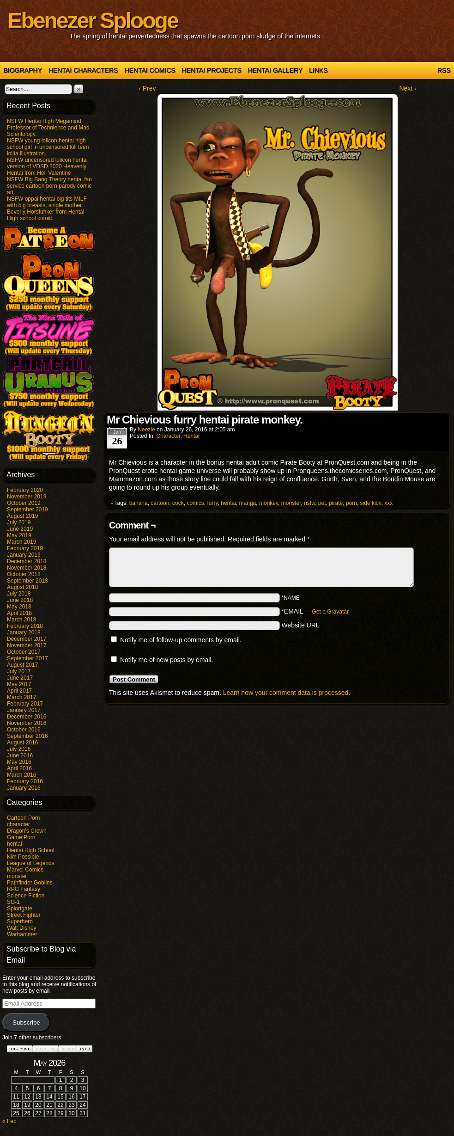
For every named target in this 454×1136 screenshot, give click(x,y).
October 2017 (24, 652)
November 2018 (26, 568)
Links (318, 70)
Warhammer (22, 934)
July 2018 (18, 593)
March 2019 (21, 542)
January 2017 (24, 710)
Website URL (300, 625)
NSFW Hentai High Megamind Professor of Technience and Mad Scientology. (48, 127)
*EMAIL (315, 611)
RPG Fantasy (23, 889)
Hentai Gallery (275, 70)
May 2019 (19, 535)
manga (247, 503)
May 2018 (19, 606)
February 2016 (25, 781)
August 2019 (22, 516)
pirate (336, 503)
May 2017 (19, 684)
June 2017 (20, 678)
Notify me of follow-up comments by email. (181, 640)
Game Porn (21, 837)
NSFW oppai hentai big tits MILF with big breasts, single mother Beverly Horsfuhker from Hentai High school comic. (47, 208)
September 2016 (27, 736)
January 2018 (24, 632)
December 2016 (26, 716)
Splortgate (19, 908)
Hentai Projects (212, 70)
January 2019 (24, 555)
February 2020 (25, 490)
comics (195, 503)
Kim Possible (23, 857)
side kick (370, 503)
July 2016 (18, 749)
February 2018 (25, 626)
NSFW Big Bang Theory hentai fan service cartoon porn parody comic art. (49, 186)
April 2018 (19, 613)
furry (212, 503)
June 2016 (20, 755)
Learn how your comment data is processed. (286, 692)
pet (322, 503)
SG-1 (13, 902)
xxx (388, 503)
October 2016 (24, 729)
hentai (14, 844)
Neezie (146, 429)
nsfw (309, 503)
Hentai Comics (149, 70)
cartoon (160, 503)
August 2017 (22, 665)
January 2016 (24, 788)
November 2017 (26, 645)
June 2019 (20, 529)
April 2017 (19, 691)
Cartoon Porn (23, 818)
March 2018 (21, 619)
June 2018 (20, 600)
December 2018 (26, 561)
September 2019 (27, 509)
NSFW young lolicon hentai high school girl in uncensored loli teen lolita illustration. (48, 147)
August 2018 (22, 587)
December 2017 (26, 639)
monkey (268, 503)
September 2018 (27, 580)
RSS (444, 70)
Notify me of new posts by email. (166, 659)
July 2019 (18, 522)
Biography (23, 70)
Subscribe (26, 1022)
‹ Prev (147, 88)
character (18, 824)
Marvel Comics (25, 869)
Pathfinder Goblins (30, 882)
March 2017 (21, 697)
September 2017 (27, 658)
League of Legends (30, 863)
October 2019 (24, 503)
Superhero (20, 921)
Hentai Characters (83, 70)
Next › (407, 88)
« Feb (9, 1121)
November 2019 (26, 496)
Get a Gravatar (330, 611)
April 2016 (19, 768)
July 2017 (18, 671)
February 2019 (25, 548)
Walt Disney (21, 928)
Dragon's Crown (27, 831)
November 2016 (26, 723)
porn (351, 503)
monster (17, 876)
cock (178, 503)
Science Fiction (25, 895)
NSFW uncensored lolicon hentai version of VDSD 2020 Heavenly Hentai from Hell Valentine (47, 166)
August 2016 (22, 742)
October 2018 (24, 574)
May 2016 (19, 762)
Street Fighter (24, 915)
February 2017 (25, 703)
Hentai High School (30, 850)
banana (138, 503)
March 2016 (21, 775)
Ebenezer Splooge (93, 20)
